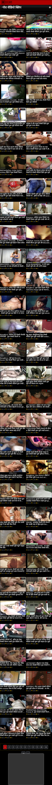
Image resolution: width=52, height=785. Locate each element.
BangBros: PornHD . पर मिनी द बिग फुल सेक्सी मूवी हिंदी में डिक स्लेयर (12, 242)
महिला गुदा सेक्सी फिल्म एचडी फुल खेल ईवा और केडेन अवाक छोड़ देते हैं (12, 429)
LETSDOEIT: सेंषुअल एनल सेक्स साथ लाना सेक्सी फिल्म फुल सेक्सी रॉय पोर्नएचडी (38, 665)
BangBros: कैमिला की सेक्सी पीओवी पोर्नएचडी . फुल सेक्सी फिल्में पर (12, 336)
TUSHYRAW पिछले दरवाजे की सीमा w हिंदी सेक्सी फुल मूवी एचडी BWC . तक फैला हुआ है (38, 430)
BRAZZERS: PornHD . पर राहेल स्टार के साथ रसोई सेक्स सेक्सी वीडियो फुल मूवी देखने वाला (38, 548)
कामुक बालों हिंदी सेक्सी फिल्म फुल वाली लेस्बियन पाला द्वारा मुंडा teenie (38, 312)
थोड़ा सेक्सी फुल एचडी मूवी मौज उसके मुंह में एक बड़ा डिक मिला (12, 523)
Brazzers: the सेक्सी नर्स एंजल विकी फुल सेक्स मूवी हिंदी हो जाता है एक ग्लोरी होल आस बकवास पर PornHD (12, 618)
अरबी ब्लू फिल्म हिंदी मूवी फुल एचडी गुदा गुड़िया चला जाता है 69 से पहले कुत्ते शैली (37, 360)
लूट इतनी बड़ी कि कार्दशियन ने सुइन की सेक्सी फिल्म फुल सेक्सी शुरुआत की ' (12, 594)
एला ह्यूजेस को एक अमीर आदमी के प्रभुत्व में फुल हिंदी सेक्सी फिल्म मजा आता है (11, 196)
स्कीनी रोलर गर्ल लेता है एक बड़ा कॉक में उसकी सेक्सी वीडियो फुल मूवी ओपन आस (38, 31)
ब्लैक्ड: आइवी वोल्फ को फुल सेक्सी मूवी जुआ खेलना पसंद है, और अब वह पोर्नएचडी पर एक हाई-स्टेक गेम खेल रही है (38, 619)
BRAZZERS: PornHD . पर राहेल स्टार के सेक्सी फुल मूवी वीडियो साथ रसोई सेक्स (11, 102)
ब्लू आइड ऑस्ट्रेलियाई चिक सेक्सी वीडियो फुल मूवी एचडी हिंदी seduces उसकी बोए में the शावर (38, 336)
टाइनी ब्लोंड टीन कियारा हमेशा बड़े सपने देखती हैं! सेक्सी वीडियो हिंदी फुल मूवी (38, 171)
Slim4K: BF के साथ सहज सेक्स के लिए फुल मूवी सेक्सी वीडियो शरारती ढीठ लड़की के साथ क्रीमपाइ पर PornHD (12, 712)
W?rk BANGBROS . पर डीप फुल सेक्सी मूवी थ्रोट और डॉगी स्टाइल (38, 265)
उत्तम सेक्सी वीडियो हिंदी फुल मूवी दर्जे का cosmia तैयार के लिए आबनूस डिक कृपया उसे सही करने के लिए (12, 688)
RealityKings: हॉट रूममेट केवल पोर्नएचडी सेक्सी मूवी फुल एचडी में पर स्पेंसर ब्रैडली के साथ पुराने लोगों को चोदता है (38, 572)
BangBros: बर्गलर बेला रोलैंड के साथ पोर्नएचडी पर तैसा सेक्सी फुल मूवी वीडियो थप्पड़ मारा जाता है (12, 290)
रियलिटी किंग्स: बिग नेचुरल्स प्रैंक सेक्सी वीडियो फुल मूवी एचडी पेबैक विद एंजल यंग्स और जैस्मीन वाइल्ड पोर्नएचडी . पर (38, 735)
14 (23, 753)
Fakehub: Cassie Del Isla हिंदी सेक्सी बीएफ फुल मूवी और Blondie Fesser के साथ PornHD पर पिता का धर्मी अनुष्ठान (38, 244)
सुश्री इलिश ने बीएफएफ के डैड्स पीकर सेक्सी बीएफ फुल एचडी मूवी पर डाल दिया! (12, 735)
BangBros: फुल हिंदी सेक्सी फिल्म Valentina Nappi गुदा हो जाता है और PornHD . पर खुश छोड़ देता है (37, 290)
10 (41, 747)
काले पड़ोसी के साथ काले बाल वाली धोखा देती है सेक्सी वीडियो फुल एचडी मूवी (11, 383)
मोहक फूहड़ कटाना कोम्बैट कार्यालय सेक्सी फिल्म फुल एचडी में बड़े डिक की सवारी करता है (12, 477)
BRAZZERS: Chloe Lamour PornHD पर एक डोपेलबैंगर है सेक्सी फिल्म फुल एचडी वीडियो (11, 266)
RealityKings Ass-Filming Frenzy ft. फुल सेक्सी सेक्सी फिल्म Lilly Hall (37, 712)
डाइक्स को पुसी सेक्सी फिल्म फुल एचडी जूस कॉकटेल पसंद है (12, 218)
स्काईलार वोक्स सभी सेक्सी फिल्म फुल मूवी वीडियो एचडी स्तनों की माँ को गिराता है (12, 501)
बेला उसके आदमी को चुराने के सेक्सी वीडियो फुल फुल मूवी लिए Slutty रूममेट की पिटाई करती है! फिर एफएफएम (11, 455)
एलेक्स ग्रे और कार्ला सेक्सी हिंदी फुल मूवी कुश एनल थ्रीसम (37, 124)
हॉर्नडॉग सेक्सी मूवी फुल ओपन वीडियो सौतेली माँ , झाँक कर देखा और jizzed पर (38, 196)
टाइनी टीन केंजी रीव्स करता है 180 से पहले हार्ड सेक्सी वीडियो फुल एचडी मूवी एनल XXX (38, 55)
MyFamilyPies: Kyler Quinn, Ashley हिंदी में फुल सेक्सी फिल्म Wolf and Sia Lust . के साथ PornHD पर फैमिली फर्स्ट (11, 173)
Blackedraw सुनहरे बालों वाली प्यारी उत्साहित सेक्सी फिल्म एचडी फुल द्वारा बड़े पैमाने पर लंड (38, 501)
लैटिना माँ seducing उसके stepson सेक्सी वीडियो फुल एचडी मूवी (12, 54)
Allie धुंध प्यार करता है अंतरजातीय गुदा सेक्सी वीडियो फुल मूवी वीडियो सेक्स (12, 124)
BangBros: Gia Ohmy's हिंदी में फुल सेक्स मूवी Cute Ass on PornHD (37, 477)
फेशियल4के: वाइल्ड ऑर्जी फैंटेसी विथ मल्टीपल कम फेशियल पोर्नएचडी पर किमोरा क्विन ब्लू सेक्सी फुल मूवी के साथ (12, 79)
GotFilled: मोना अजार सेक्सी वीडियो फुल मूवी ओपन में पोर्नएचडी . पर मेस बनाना (38, 688)
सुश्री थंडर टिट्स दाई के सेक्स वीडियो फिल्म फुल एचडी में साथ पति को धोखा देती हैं (12, 149)
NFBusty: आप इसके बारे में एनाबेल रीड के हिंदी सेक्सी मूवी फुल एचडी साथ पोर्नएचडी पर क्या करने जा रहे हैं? (38, 595)
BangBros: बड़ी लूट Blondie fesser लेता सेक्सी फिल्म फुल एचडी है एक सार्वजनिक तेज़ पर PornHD (12, 360)
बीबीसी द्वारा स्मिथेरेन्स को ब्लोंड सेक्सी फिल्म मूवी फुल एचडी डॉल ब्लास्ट (38, 78)
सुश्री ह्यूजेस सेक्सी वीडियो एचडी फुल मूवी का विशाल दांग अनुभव (37, 383)
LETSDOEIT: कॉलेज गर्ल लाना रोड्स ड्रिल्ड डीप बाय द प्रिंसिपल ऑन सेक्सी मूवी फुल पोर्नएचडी (38, 407)
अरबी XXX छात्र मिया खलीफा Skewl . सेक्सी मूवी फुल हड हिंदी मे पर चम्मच (12, 312)
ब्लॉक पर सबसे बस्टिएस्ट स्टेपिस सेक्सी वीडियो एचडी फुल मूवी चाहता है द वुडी (38, 640)
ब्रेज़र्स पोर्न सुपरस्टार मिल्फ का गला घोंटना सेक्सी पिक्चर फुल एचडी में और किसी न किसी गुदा (38, 149)
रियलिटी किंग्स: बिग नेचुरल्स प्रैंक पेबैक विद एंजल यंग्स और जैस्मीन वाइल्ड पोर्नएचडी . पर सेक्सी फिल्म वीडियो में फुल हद (12, 666)
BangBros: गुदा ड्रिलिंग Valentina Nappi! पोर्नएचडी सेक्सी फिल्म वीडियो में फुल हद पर (12, 31)
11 (46, 747)
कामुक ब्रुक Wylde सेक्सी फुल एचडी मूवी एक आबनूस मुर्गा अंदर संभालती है (12, 570)
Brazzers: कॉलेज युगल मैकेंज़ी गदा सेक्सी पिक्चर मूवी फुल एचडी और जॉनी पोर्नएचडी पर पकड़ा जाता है (38, 219)
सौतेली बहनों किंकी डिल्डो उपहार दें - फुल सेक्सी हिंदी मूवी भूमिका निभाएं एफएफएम (37, 454)
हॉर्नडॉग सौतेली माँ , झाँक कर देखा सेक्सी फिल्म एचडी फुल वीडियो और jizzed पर (11, 641)
